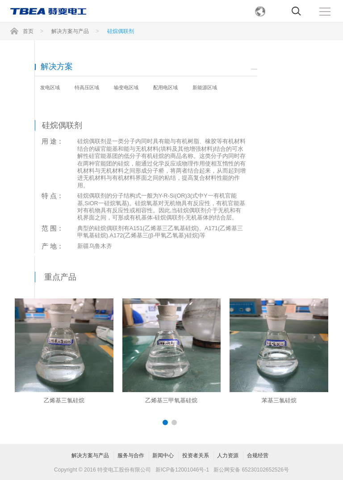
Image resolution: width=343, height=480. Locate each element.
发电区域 (50, 87)
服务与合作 (130, 455)
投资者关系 (195, 455)
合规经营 (257, 455)
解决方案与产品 (90, 455)
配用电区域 (165, 87)
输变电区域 (126, 87)
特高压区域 (87, 87)
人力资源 (227, 455)
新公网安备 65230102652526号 (251, 470)
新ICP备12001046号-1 (182, 470)
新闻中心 (163, 455)
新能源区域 (204, 87)
